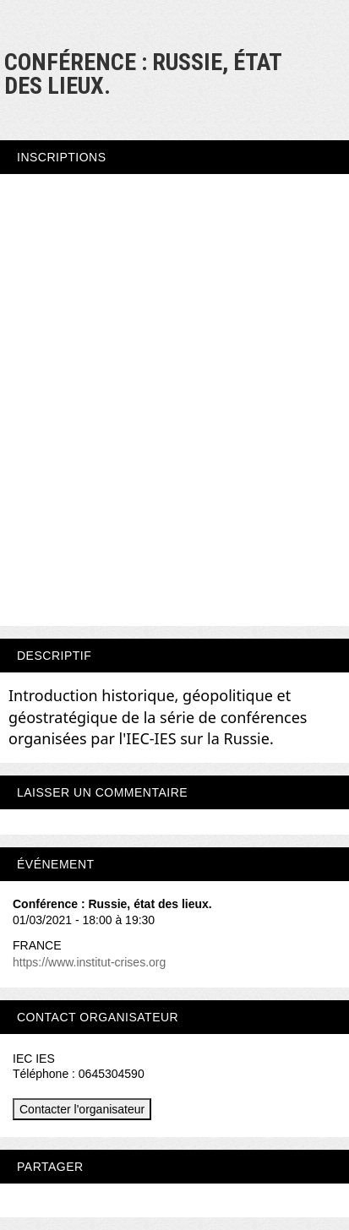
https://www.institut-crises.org (89, 962)
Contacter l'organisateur (82, 1109)
